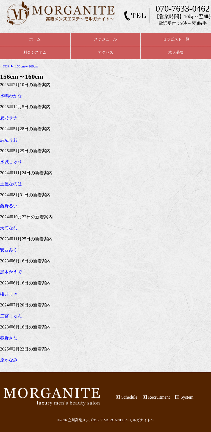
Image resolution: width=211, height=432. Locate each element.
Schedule (126, 397)
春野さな (9, 338)
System (184, 397)
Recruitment (156, 397)
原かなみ (9, 360)
